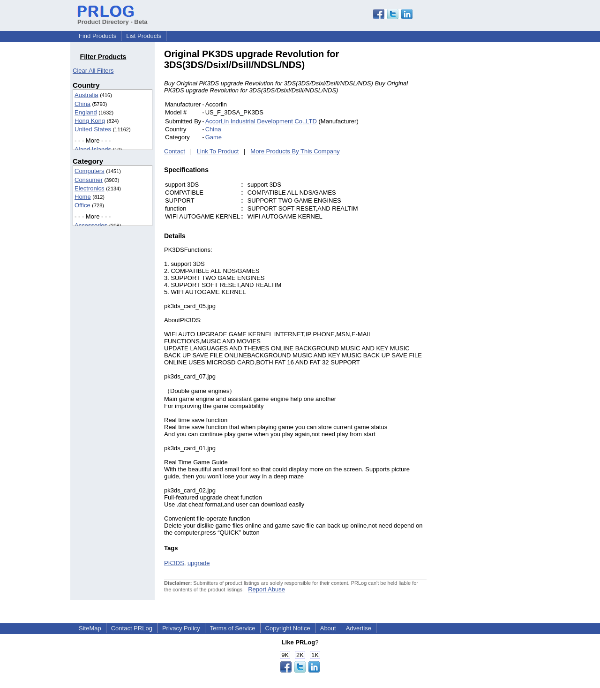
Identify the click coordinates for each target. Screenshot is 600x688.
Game (213, 137)
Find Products (97, 35)
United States (93, 129)
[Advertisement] (489, 189)
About (328, 628)
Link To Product (218, 151)
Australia (86, 94)
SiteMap (90, 628)
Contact (174, 151)
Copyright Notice (287, 628)
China (82, 103)
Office (82, 205)
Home (83, 196)
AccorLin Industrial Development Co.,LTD (261, 121)
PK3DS (174, 563)
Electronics (90, 188)
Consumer (89, 179)
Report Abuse (266, 589)
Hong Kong (90, 120)
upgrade (199, 563)
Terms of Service (232, 628)
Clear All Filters (93, 70)
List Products (143, 35)
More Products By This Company (295, 151)
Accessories (91, 225)
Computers (90, 170)
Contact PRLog (131, 628)
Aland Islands (93, 149)
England (86, 112)
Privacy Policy (181, 628)
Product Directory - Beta (112, 18)
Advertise (358, 628)
